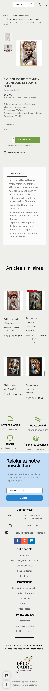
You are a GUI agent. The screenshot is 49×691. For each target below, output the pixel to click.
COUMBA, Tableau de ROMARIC (30, 326)
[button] (14, 152)
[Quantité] (8, 140)
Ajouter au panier (27, 139)
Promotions (24, 621)
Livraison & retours (25, 593)
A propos (24, 555)
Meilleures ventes (24, 631)
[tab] (17, 173)
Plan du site (24, 576)
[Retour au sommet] (6, 684)
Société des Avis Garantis (24, 685)
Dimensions (9, 125)
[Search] (23, 4)
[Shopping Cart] (6, 675)
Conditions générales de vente (24, 561)
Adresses (24, 604)
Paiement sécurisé (24, 566)
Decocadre (31, 318)
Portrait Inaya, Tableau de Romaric (32, 389)
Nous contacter (24, 571)
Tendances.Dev (36, 649)
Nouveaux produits (24, 626)
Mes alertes (24, 609)
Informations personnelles (24, 588)
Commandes (24, 599)
